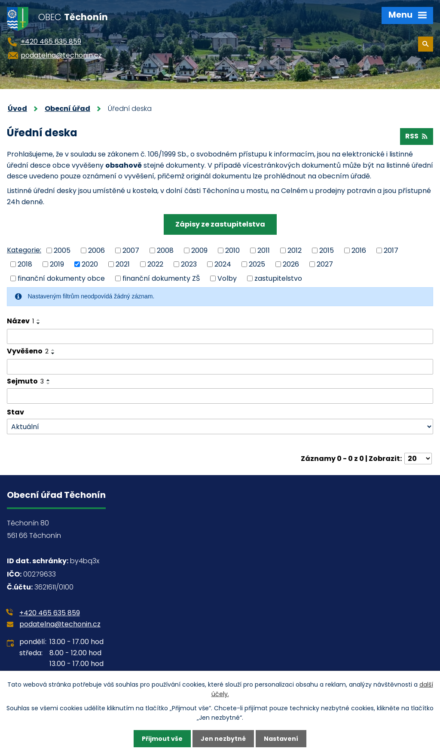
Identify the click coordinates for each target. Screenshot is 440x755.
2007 (130, 250)
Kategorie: (24, 250)
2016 (358, 250)
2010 (232, 250)
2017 (391, 250)
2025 (257, 264)
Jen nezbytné (223, 738)
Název (20, 321)
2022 (155, 264)
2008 (165, 250)
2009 (199, 250)
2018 (25, 264)
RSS (416, 136)
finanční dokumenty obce (61, 278)
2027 (325, 264)
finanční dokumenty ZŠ (161, 278)
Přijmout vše (162, 738)
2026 (291, 264)
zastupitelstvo (278, 278)
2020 (90, 264)
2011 (263, 250)
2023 (189, 264)
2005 (62, 250)
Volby (227, 278)
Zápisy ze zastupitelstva (220, 224)
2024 (222, 264)
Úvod (17, 109)
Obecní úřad (67, 109)
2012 (294, 250)
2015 (326, 250)
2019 (57, 264)
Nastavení (281, 738)
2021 (123, 264)
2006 (96, 250)
